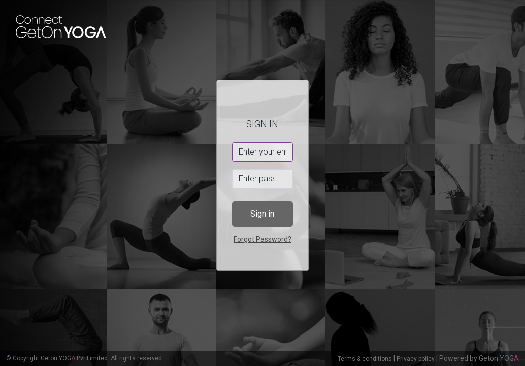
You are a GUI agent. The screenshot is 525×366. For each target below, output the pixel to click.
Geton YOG (499, 358)
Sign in (262, 214)
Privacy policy (416, 358)
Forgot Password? (262, 239)
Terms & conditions (365, 358)
